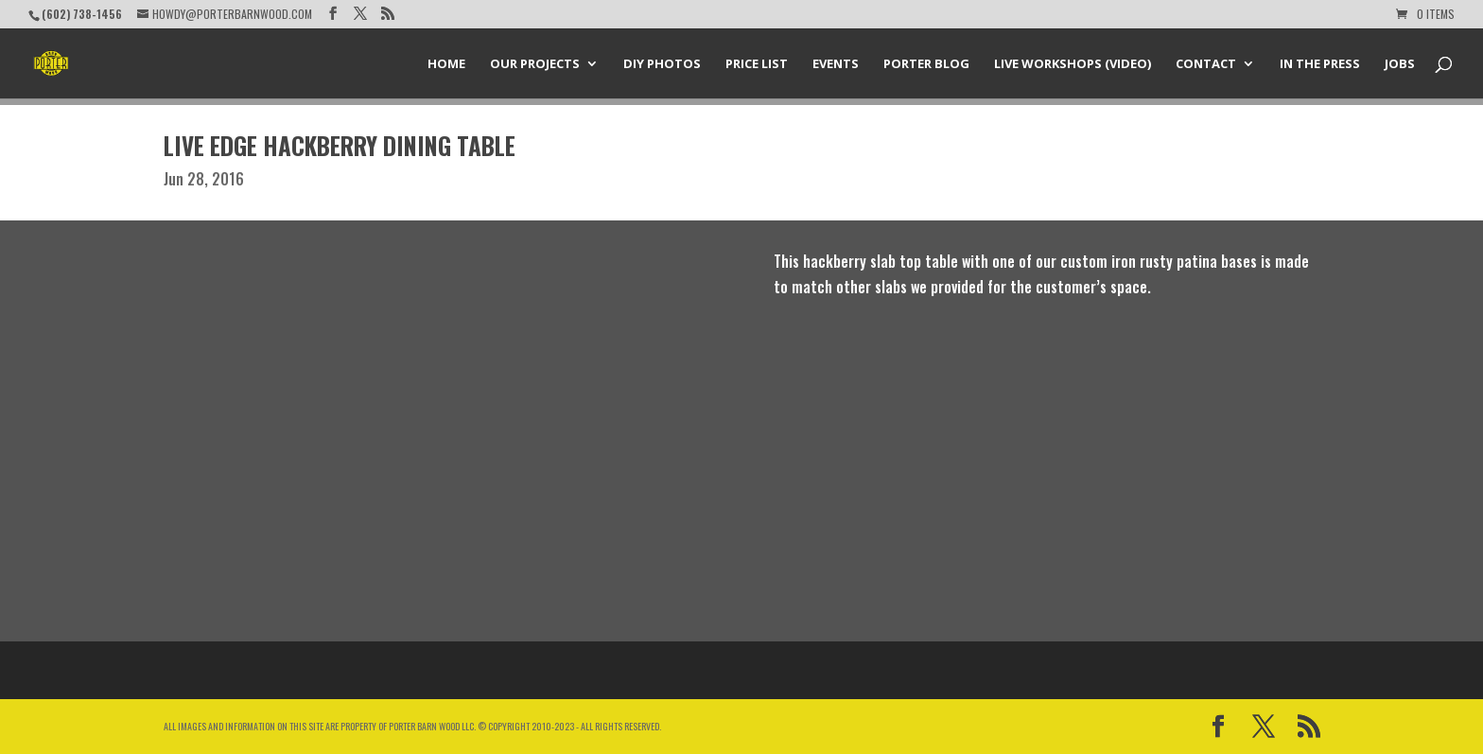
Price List (756, 64)
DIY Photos (662, 64)
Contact (1206, 64)
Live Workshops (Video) (1072, 64)
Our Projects (535, 64)
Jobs (1400, 64)
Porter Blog (926, 64)
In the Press (1320, 64)
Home (446, 64)
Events (835, 64)
